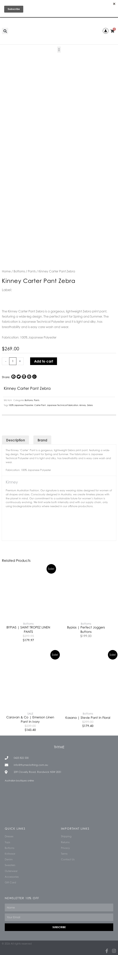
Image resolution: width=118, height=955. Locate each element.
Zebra (90, 405)
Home (6, 271)
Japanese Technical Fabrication (62, 405)
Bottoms (19, 271)
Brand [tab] (42, 440)
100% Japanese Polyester (21, 405)
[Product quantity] (12, 361)
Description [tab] (15, 440)
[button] (5, 31)
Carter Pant (40, 405)
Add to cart (43, 361)
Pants (32, 271)
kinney (82, 405)
